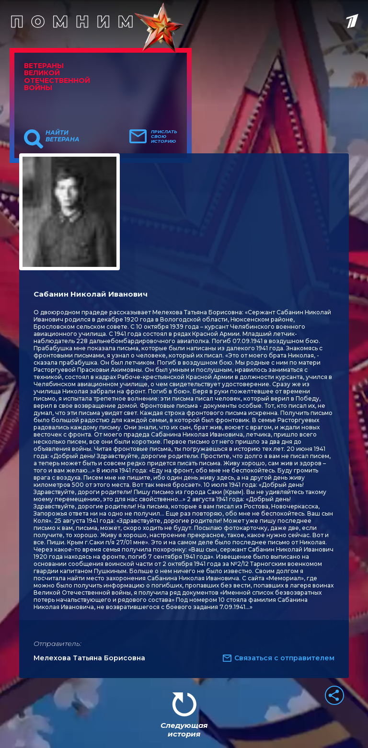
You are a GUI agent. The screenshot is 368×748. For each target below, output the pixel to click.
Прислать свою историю (164, 136)
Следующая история (184, 729)
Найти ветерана (63, 136)
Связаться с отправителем (284, 658)
